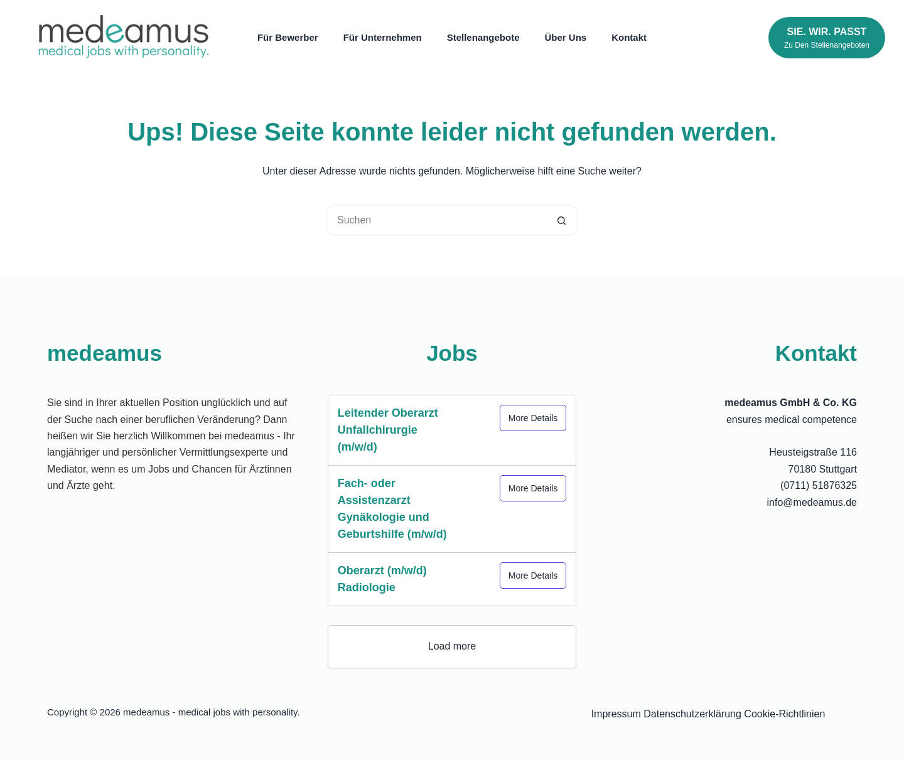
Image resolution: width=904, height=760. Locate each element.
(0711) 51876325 (818, 485)
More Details (533, 418)
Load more (452, 646)
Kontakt (629, 37)
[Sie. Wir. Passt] (826, 37)
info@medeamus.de (812, 502)
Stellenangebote (483, 37)
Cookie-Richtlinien (784, 714)
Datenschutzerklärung (692, 714)
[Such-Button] (562, 220)
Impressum (616, 714)
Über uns (566, 37)
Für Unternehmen (382, 37)
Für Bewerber (287, 37)
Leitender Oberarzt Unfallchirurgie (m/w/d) (388, 430)
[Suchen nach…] (436, 220)
